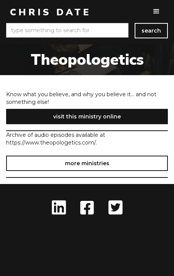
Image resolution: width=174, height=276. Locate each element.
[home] (48, 12)
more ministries (87, 163)
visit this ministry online (87, 116)
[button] (156, 11)
